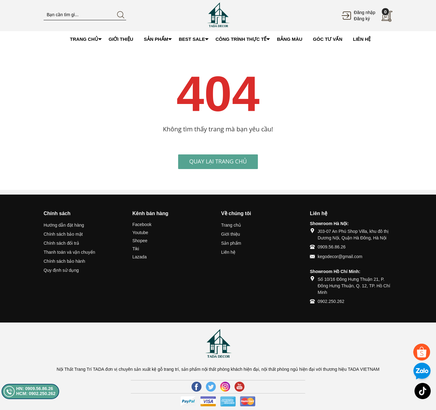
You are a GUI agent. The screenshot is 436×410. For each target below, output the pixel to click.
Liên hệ (228, 252)
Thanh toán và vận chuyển (69, 252)
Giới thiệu (230, 234)
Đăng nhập (364, 12)
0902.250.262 (331, 301)
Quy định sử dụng (61, 270)
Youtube (140, 232)
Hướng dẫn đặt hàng (64, 225)
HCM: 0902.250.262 (35, 393)
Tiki (135, 248)
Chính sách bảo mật (63, 234)
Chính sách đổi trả (61, 243)
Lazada (139, 256)
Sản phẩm (231, 243)
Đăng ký (362, 18)
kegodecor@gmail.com (340, 256)
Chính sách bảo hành (64, 261)
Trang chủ (231, 225)
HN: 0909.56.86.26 (34, 388)
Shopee (139, 240)
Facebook (141, 224)
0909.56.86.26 (332, 246)
